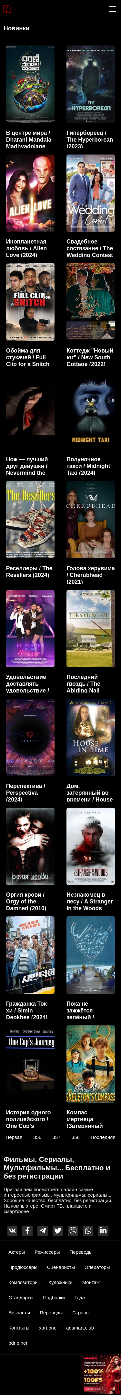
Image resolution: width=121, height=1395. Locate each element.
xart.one (47, 1327)
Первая (13, 1137)
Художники (60, 1282)
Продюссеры (22, 1267)
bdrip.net (17, 1343)
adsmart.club (80, 1327)
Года (80, 1297)
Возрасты (19, 1312)
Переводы (81, 1252)
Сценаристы (61, 1267)
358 (76, 1137)
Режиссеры (47, 1252)
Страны (80, 1312)
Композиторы (23, 1282)
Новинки (16, 28)
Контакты (18, 1327)
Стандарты (20, 1297)
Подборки (54, 1297)
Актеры (16, 1252)
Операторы (97, 1267)
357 (57, 1137)
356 (37, 1137)
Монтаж (91, 1282)
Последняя (103, 1137)
